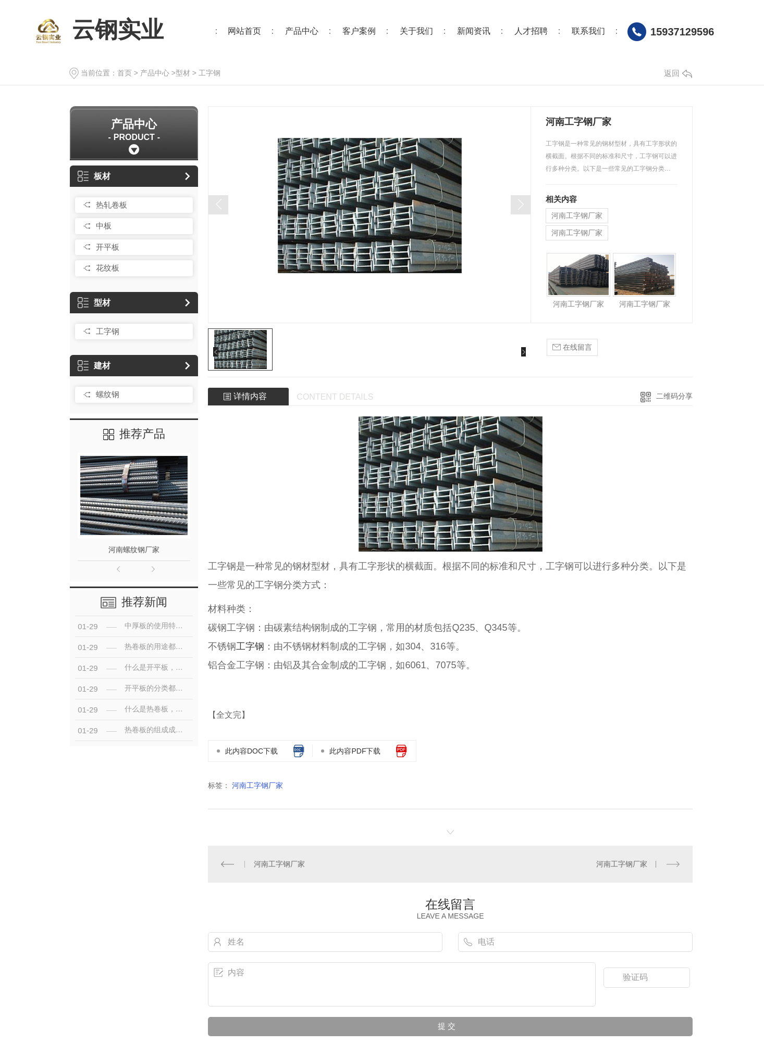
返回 (678, 73)
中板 (104, 225)
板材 (94, 176)
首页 (124, 73)
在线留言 (572, 347)
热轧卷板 (111, 204)
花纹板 (107, 267)
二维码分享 (674, 396)
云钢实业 (118, 29)
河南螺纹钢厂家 (133, 549)
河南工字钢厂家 (576, 215)
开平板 (107, 247)
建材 (94, 365)
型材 (183, 73)
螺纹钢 (107, 394)
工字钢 (209, 73)
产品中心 (154, 73)
